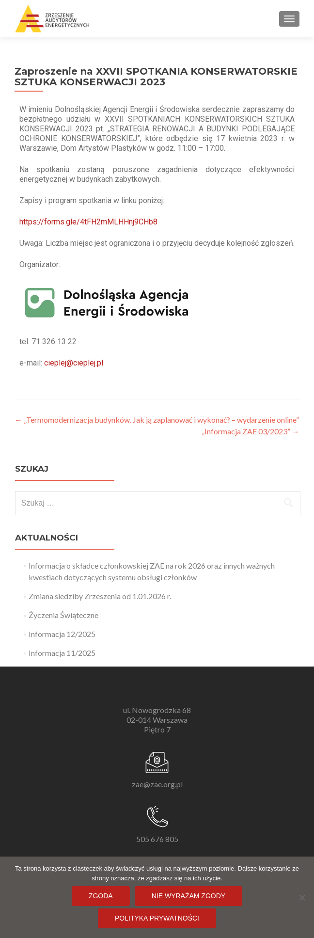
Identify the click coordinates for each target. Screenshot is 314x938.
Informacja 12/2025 (62, 633)
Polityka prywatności (157, 918)
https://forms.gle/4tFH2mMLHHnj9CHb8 (88, 221)
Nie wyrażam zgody (188, 896)
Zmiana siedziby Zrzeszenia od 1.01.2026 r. (100, 596)
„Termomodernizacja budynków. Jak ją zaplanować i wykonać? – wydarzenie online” (157, 419)
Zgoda (101, 896)
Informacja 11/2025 (62, 652)
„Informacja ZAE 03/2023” (250, 431)
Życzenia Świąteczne (63, 615)
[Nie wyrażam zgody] (302, 897)
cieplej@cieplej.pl (73, 362)
